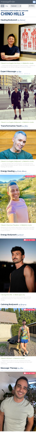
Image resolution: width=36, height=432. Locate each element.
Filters (31, 6)
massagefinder (8, 2)
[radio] (2, 6)
